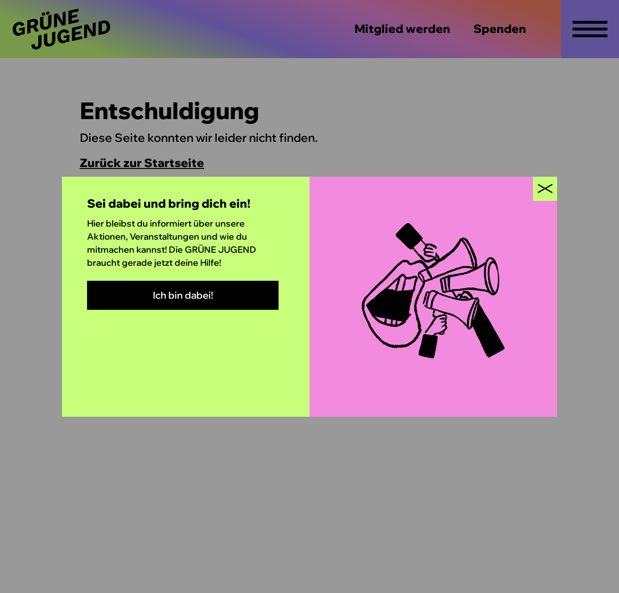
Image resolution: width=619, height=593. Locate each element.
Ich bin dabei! (183, 295)
